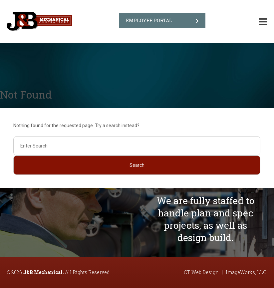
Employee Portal (149, 20)
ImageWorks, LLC (246, 272)
